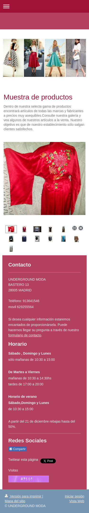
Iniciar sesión (74, 496)
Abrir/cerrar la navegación (44, 6)
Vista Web (76, 501)
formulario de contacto (24, 335)
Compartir (17, 449)
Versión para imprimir (23, 496)
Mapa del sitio (15, 501)
